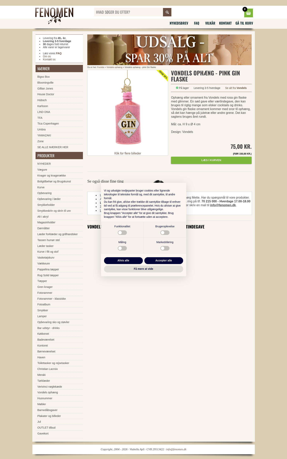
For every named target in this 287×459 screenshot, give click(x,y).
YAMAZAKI (44, 135)
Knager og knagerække (51, 175)
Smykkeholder (46, 204)
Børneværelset (46, 351)
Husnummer (44, 398)
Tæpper (42, 281)
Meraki (41, 374)
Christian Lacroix (47, 368)
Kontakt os (49, 59)
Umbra (41, 129)
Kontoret (42, 345)
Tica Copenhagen (48, 123)
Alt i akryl (42, 216)
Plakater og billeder (49, 415)
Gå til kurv (244, 23)
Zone (40, 141)
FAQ (196, 23)
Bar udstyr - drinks (48, 328)
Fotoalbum (43, 304)
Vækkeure (43, 263)
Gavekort (42, 433)
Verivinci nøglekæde (49, 386)
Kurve (41, 187)
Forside (100, 67)
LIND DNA (43, 111)
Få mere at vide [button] (143, 268)
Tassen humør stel (48, 240)
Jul (39, 421)
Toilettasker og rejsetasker (53, 363)
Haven (41, 357)
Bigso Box (43, 76)
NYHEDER (44, 163)
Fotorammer (44, 292)
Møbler (41, 404)
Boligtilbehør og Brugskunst (54, 181)
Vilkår (210, 23)
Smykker (42, 310)
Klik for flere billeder (127, 153)
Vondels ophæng (114, 67)
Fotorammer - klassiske (51, 298)
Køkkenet (43, 333)
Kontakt (225, 23)
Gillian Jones (45, 88)
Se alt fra (236, 87)
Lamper (42, 316)
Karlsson (42, 106)
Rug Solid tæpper (48, 275)
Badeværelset (45, 339)
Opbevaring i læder (49, 198)
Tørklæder (43, 380)
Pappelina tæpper (48, 269)
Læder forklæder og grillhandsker (57, 234)
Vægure (42, 169)
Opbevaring (44, 193)
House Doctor (45, 94)
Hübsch (42, 100)
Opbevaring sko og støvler (53, 322)
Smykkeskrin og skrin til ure (54, 210)
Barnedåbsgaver (47, 410)
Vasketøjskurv (45, 257)
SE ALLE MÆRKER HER (52, 147)
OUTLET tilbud (46, 427)
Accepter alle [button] (163, 260)
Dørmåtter (43, 228)
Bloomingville (45, 82)
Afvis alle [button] (123, 260)
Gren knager (45, 286)
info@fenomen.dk (223, 205)
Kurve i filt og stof (47, 251)
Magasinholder (46, 222)
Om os (47, 56)
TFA (39, 117)
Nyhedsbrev (179, 23)
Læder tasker (45, 245)
